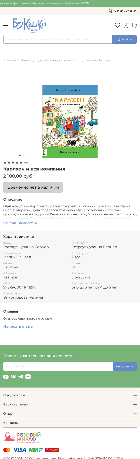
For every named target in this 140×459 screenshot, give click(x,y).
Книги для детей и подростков (46, 60)
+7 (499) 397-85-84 (125, 10)
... (78, 60)
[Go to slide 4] (29, 155)
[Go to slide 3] (26, 155)
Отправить (125, 366)
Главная (9, 60)
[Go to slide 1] (20, 155)
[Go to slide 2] (23, 155)
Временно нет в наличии (33, 187)
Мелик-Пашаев (98, 60)
